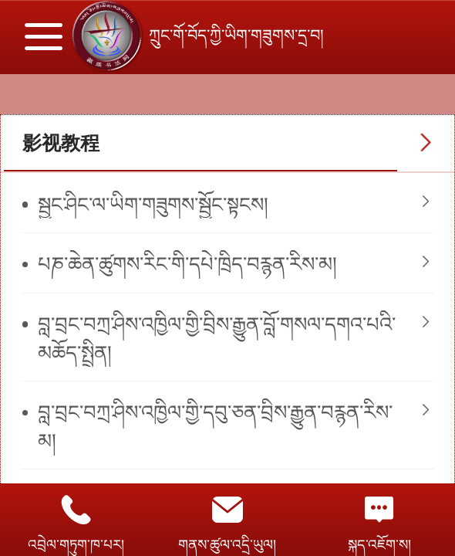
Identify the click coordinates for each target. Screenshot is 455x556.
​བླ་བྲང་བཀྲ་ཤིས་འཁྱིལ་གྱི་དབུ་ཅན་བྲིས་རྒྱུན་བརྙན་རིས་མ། (215, 427)
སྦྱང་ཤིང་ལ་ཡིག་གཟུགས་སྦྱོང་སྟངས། (153, 204)
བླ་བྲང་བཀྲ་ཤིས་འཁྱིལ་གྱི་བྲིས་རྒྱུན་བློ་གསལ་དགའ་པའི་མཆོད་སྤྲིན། (217, 339)
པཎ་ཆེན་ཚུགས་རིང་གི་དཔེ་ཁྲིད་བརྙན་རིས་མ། (187, 264)
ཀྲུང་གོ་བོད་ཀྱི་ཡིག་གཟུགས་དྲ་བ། (239, 35)
